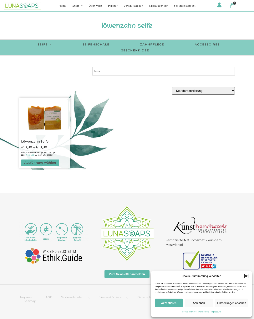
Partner (113, 6)
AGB (49, 297)
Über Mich (95, 6)
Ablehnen (199, 303)
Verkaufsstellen (133, 6)
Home (62, 6)
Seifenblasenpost (185, 6)
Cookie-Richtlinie (189, 312)
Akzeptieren (168, 303)
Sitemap (30, 301)
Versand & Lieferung (113, 297)
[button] (246, 276)
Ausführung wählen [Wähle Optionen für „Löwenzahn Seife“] (40, 163)
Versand (30, 155)
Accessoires (210, 45)
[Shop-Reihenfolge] (203, 91)
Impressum (216, 312)
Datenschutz (203, 312)
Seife (41, 45)
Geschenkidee (135, 51)
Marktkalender (158, 6)
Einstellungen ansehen (231, 303)
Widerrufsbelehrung (75, 297)
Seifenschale (94, 45)
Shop (77, 5)
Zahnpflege (153, 45)
